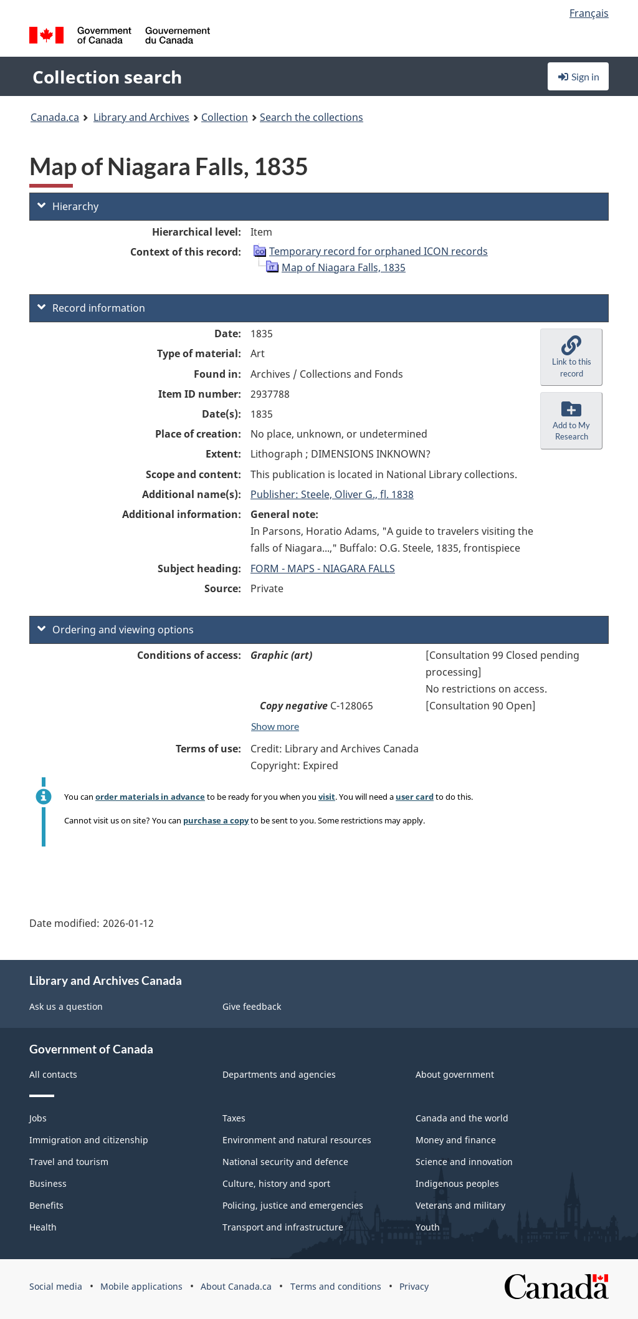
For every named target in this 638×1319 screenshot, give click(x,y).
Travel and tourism (68, 1162)
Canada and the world (462, 1118)
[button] (571, 357)
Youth (428, 1227)
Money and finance (456, 1140)
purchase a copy (216, 820)
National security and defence (285, 1162)
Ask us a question (66, 1006)
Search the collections (311, 117)
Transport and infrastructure (282, 1227)
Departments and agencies (279, 1074)
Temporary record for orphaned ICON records (378, 251)
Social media (55, 1286)
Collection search (107, 77)
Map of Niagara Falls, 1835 (344, 267)
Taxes (233, 1118)
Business (48, 1183)
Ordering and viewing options (115, 629)
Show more (275, 726)
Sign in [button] (578, 76)
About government (455, 1074)
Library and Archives (141, 117)
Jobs (38, 1118)
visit (326, 796)
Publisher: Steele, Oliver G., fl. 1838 (332, 494)
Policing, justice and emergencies (292, 1205)
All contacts (53, 1074)
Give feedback (251, 1006)
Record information (91, 308)
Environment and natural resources (296, 1140)
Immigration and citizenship (88, 1140)
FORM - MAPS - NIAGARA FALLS (322, 568)
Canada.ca (55, 117)
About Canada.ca (236, 1286)
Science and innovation (464, 1162)
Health (43, 1227)
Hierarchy (67, 206)
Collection (224, 117)
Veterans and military (460, 1205)
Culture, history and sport (276, 1183)
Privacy (414, 1286)
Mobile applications (141, 1286)
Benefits (46, 1205)
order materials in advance (150, 796)
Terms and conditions (335, 1286)
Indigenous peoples (457, 1183)
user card (415, 796)
